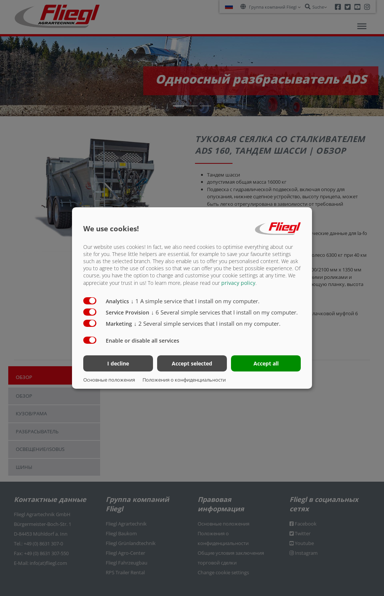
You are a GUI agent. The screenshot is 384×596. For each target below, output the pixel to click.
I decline (118, 363)
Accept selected (192, 363)
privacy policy (238, 282)
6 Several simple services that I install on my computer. (224, 312)
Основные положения (109, 379)
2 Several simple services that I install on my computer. (207, 323)
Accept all (266, 363)
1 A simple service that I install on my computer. (195, 300)
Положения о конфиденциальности (184, 379)
